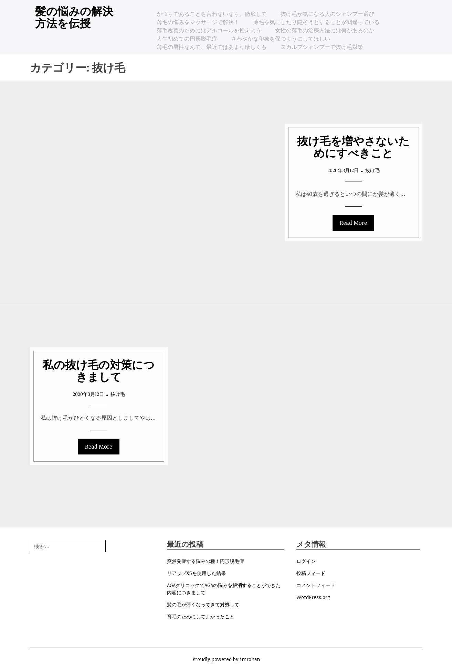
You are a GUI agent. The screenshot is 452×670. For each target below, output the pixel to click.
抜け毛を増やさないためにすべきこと (353, 146)
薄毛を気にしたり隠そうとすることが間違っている (316, 22)
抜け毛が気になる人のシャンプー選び (327, 14)
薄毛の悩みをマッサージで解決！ (198, 22)
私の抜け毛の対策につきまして (99, 370)
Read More (353, 223)
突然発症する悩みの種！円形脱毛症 (205, 561)
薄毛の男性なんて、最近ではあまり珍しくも (212, 47)
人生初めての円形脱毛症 (187, 38)
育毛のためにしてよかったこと (200, 616)
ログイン (306, 561)
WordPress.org (313, 597)
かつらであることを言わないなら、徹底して (212, 14)
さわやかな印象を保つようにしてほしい (280, 38)
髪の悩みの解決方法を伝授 (74, 16)
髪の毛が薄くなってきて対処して (203, 604)
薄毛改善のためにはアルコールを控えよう (209, 30)
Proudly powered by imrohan (226, 659)
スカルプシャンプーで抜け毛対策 (322, 47)
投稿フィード (310, 573)
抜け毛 (372, 170)
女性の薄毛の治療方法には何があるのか (324, 30)
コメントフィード (315, 585)
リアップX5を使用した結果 (196, 573)
